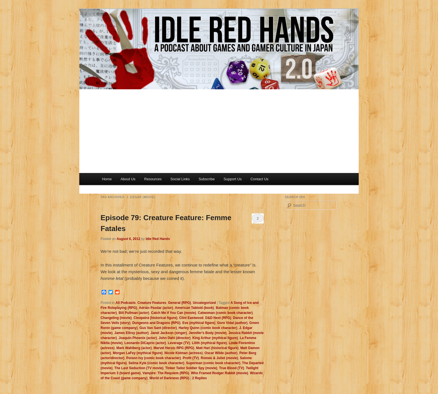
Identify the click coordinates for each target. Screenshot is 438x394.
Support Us (232, 179)
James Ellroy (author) (131, 333)
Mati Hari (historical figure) (217, 348)
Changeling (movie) (116, 318)
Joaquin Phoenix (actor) (138, 338)
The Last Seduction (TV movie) (138, 368)
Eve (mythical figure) (198, 323)
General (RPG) (179, 303)
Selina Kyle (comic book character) (156, 363)
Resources (152, 179)
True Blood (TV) (231, 368)
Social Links (180, 179)
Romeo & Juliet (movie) (219, 358)
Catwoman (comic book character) (225, 313)
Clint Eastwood (191, 318)
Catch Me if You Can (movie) (173, 313)
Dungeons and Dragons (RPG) (156, 323)
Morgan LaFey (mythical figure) (138, 353)
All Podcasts (125, 303)
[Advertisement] (219, 131)
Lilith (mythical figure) (209, 343)
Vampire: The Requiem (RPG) (165, 373)
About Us (127, 179)
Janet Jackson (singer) (169, 333)
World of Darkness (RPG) (169, 378)
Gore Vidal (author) (232, 323)
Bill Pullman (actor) (134, 313)
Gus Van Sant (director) (158, 328)
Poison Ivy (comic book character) (153, 358)
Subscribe (207, 179)
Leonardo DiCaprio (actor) (145, 343)
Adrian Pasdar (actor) (156, 308)
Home (107, 179)
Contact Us (259, 179)
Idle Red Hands (158, 239)
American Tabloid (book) (194, 308)
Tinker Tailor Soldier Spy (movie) (191, 368)
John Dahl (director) (175, 338)
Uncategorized (204, 303)
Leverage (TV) (179, 343)
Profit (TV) (191, 358)
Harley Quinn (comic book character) (207, 328)
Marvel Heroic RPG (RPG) (174, 348)
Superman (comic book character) (213, 363)
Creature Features (151, 303)
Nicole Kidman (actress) (184, 353)
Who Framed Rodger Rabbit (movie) (219, 373)
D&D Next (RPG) (218, 318)
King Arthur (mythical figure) (215, 338)
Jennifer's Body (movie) (208, 333)
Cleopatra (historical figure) (155, 318)
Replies (199, 378)
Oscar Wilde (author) (220, 353)
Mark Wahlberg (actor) (134, 348)
